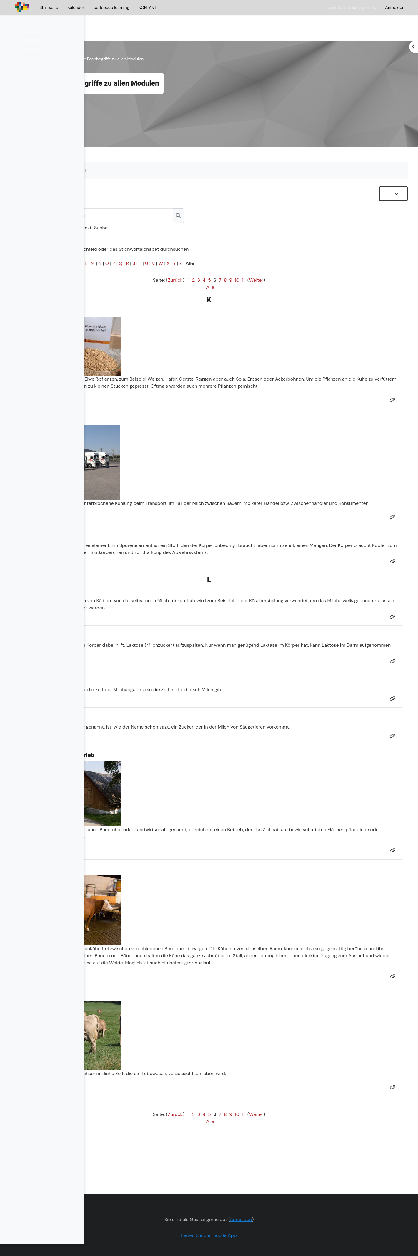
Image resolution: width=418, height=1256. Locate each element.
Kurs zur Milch (110, 41)
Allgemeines (141, 41)
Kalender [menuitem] (76, 7)
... (384, 175)
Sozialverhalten (203, 959)
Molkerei (338, 493)
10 (274, 262)
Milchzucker (245, 649)
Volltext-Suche (180, 210)
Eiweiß (177, 361)
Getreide (147, 361)
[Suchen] (208, 198)
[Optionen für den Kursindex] (76, 24)
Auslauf (245, 966)
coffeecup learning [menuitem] (111, 7)
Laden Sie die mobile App (246, 1217)
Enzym (143, 649)
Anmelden (394, 7)
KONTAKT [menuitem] (147, 7)
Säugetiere (337, 730)
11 (280, 262)
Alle (248, 269)
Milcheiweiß (159, 611)
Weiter (293, 262)
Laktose (220, 649)
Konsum (160, 500)
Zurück (212, 262)
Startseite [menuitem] (48, 7)
